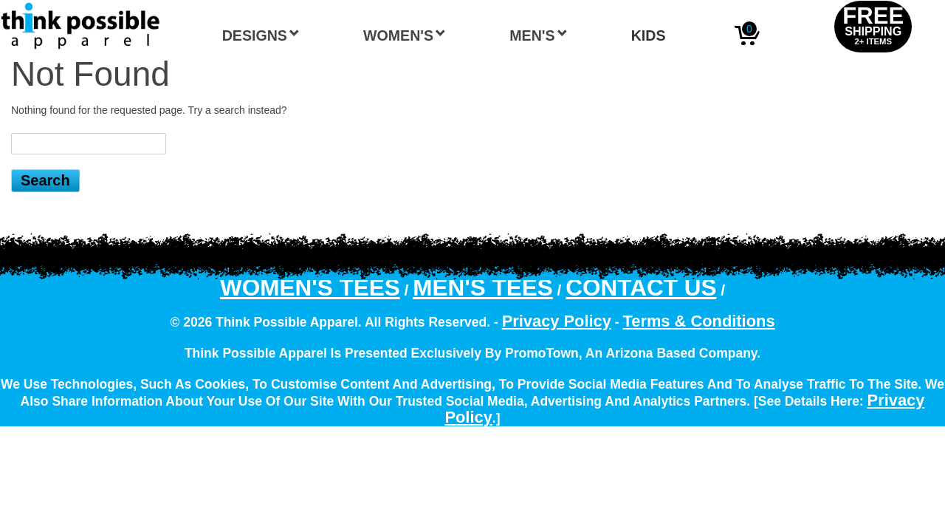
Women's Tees (310, 287)
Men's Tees (483, 287)
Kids (648, 35)
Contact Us (641, 287)
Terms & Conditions (699, 321)
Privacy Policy (556, 321)
